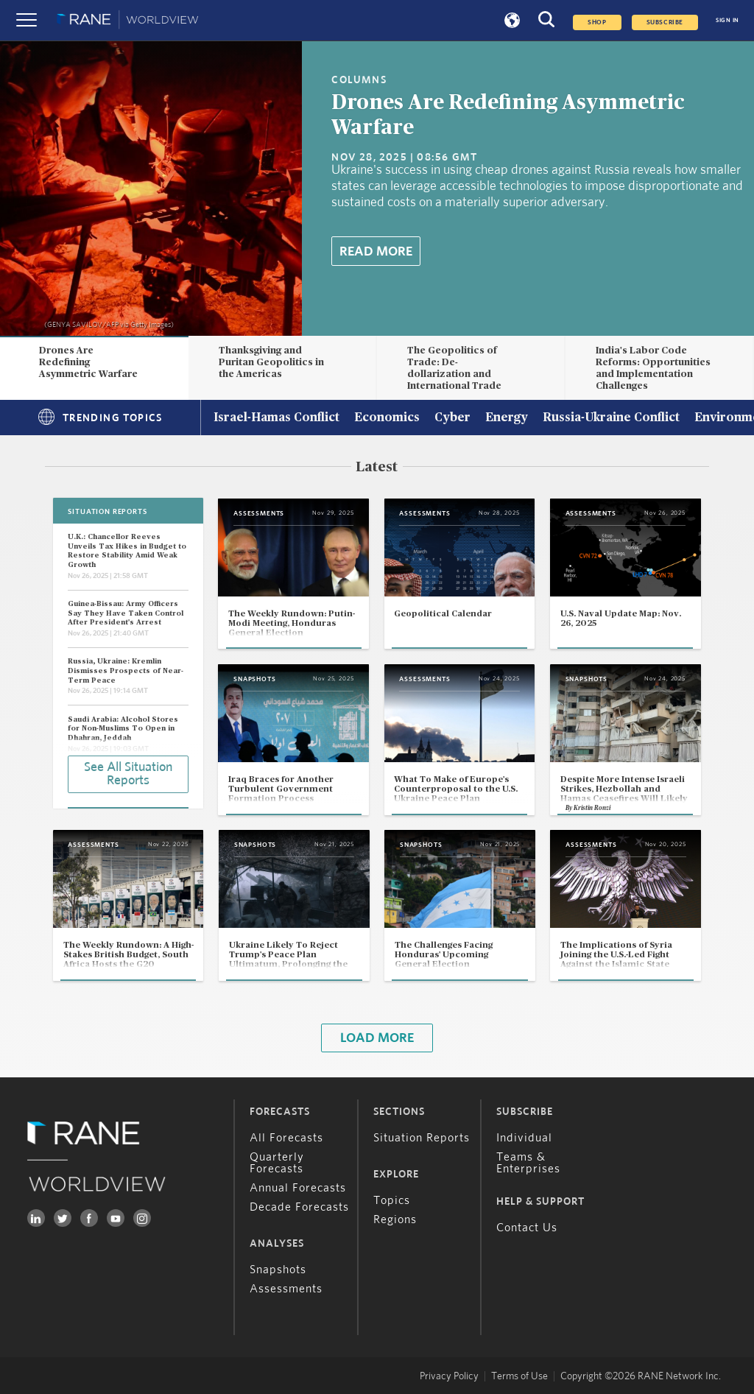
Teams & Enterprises (528, 1163)
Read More (375, 251)
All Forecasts (286, 1138)
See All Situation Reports (128, 774)
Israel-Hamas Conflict (276, 418)
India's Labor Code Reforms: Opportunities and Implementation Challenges (653, 367)
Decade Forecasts (299, 1207)
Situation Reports (421, 1138)
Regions (395, 1219)
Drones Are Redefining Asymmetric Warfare (88, 362)
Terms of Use (519, 1376)
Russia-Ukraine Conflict (611, 418)
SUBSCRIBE (664, 22)
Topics (391, 1200)
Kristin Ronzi (592, 808)
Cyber (452, 418)
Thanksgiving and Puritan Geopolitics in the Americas (271, 362)
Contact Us (526, 1227)
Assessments (286, 1289)
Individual (524, 1138)
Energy (506, 418)
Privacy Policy (449, 1376)
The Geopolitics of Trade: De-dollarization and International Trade (454, 367)
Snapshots (278, 1269)
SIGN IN (727, 20)
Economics (387, 418)
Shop (597, 22)
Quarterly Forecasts (277, 1163)
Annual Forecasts (298, 1188)
